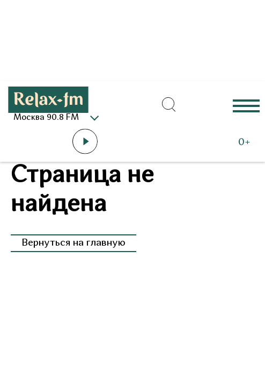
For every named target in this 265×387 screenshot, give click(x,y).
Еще (246, 105)
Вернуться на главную (73, 243)
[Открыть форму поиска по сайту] (169, 104)
